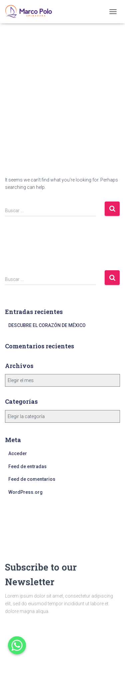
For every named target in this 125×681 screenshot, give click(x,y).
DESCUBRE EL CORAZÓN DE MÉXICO (47, 325)
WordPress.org (25, 492)
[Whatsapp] (17, 645)
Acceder (17, 453)
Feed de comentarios (31, 479)
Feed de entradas (27, 466)
